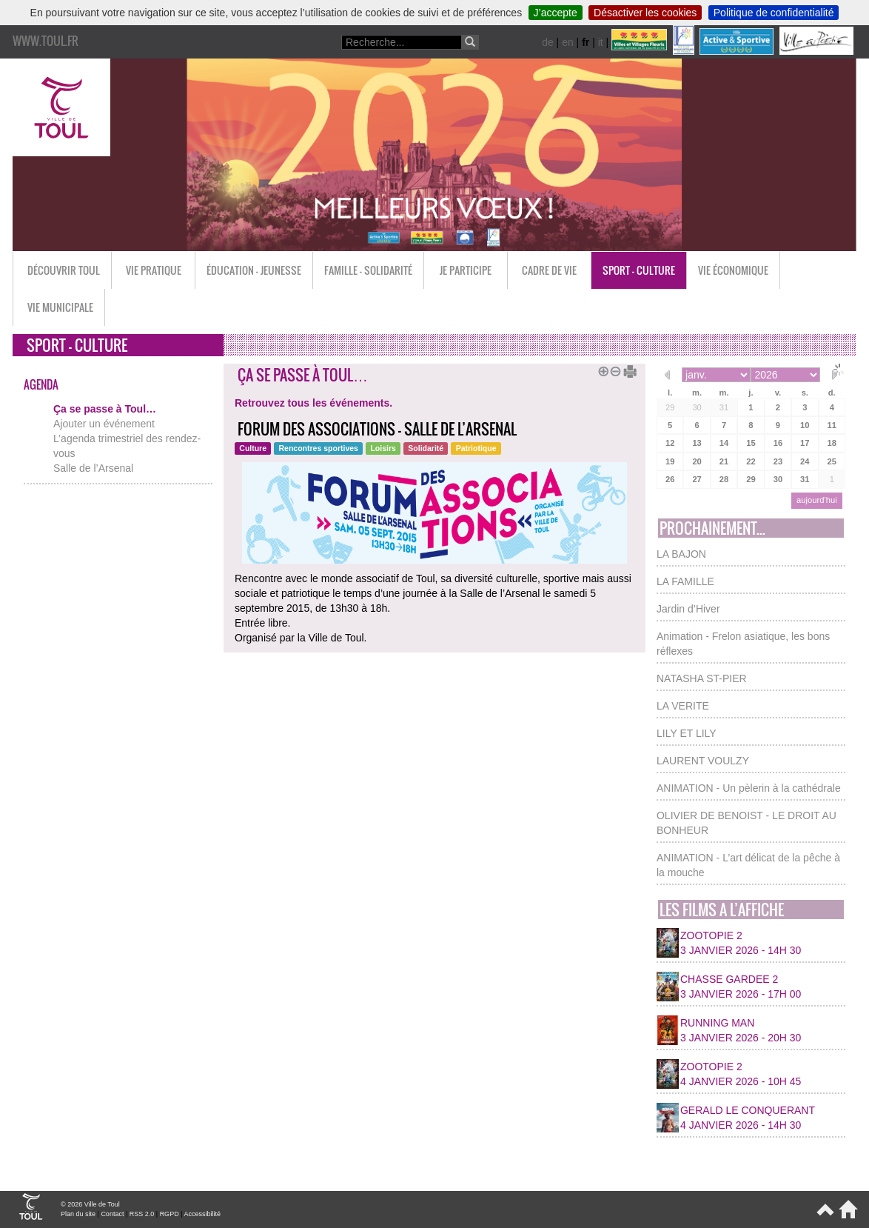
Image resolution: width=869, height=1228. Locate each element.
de (548, 42)
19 (669, 461)
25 (832, 461)
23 (778, 461)
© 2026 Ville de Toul (90, 1204)
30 (696, 407)
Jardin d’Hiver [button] (688, 609)
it (600, 42)
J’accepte (555, 13)
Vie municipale (60, 307)
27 (696, 479)
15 (750, 442)
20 (696, 461)
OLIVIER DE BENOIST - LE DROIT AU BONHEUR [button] (746, 823)
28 (723, 479)
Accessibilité (202, 1214)
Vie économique (733, 270)
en (568, 42)
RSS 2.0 (142, 1214)
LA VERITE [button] (683, 706)
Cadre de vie (549, 270)
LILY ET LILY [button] (687, 733)
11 (832, 425)
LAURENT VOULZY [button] (703, 761)
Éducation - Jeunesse (254, 270)
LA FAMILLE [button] (685, 581)
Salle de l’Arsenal (93, 468)
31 (723, 407)
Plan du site (78, 1214)
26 (669, 479)
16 (778, 442)
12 (669, 442)
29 (669, 407)
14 (723, 442)
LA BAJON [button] (681, 554)
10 (804, 425)
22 (750, 461)
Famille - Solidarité (368, 270)
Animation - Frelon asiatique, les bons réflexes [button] (743, 643)
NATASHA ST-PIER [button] (702, 678)
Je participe (465, 270)
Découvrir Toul (63, 270)
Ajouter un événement (104, 424)
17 (804, 442)
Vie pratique (153, 270)
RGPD (169, 1214)
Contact (112, 1214)
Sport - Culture (639, 270)
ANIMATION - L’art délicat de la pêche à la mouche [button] (748, 865)
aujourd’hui (816, 499)
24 (804, 461)
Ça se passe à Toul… (104, 409)
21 (723, 461)
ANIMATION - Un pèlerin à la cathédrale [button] (749, 788)
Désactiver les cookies (645, 13)
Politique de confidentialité (774, 13)
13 (696, 442)
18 (832, 442)
